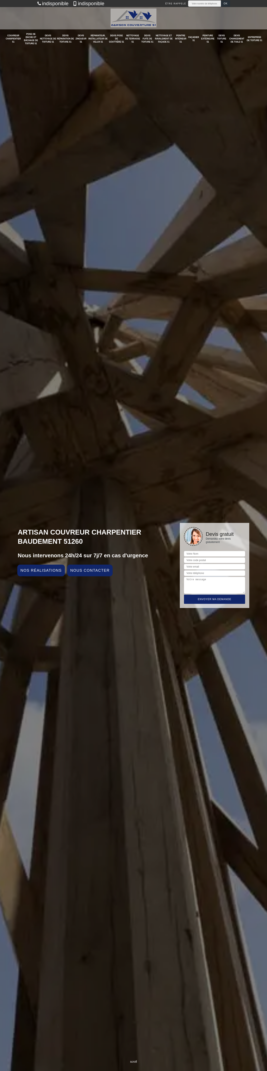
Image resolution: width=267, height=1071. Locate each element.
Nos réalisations (41, 570)
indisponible (53, 3)
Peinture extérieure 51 (207, 38)
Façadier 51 (193, 39)
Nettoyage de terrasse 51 (132, 38)
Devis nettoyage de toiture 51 (48, 38)
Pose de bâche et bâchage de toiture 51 (31, 39)
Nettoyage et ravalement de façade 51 (164, 38)
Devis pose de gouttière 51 (116, 38)
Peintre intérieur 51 (180, 38)
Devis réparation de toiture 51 (65, 38)
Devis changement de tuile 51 (236, 38)
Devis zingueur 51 (81, 38)
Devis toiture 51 (221, 38)
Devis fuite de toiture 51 (147, 38)
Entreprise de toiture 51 (254, 39)
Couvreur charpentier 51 (13, 38)
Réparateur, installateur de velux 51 (98, 38)
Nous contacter (90, 570)
